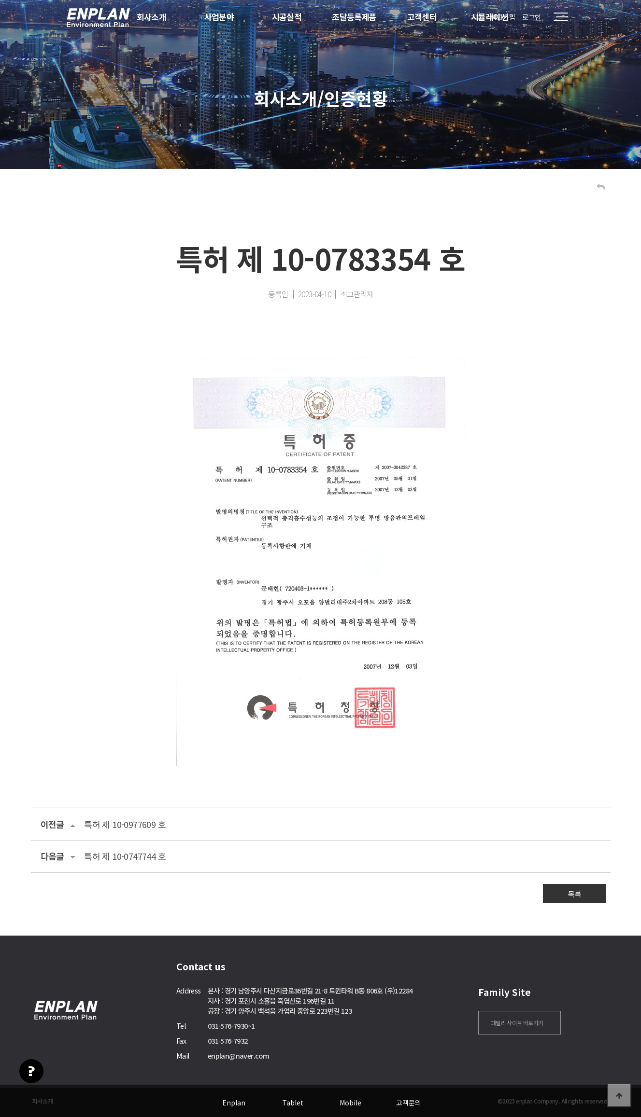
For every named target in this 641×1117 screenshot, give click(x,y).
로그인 (531, 17)
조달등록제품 (354, 17)
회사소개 (152, 17)
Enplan (233, 1102)
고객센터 (422, 17)
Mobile (350, 1102)
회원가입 (502, 17)
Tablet (292, 1102)
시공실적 (287, 17)
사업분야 (219, 17)
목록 (574, 893)
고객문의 (408, 1102)
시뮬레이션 (489, 17)
